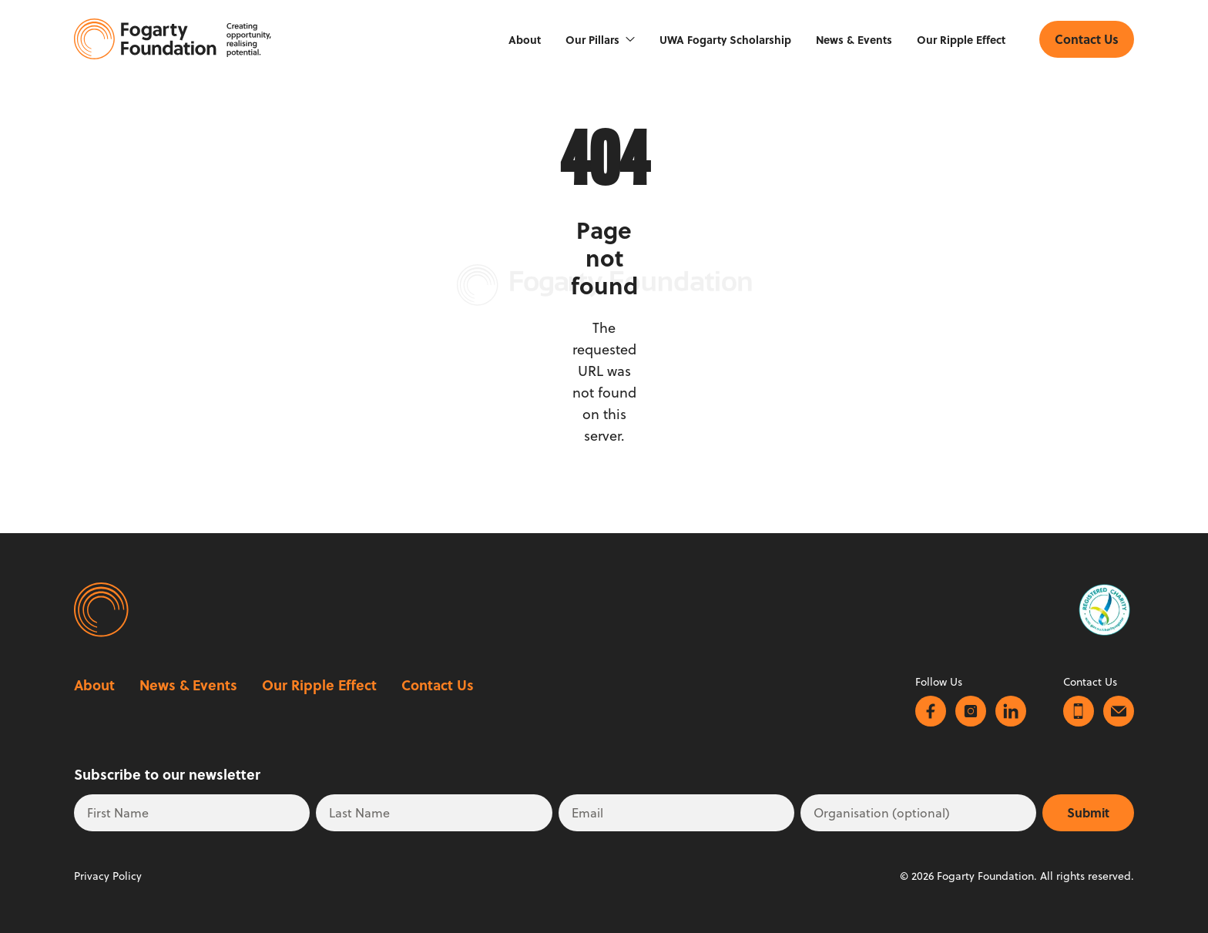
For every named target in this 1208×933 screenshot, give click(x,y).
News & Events (854, 39)
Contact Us (437, 685)
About (524, 39)
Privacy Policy (108, 876)
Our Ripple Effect (961, 39)
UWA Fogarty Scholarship (725, 39)
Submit (1088, 812)
